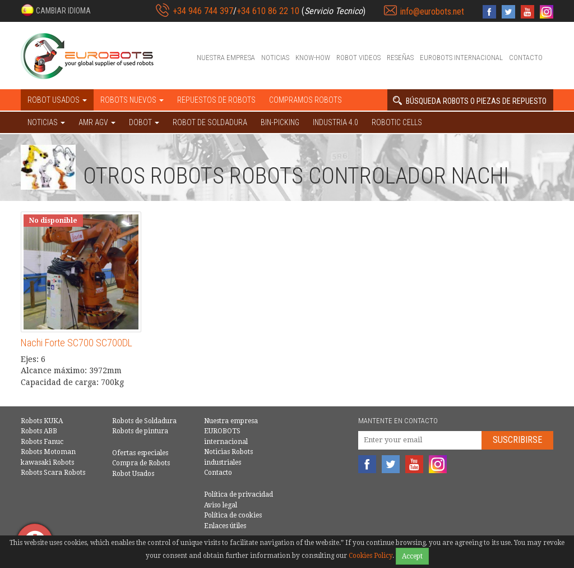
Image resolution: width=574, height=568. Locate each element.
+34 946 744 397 (203, 11)
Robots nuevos (132, 99)
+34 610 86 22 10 (268, 11)
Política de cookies (233, 515)
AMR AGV (96, 122)
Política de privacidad (238, 494)
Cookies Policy (370, 556)
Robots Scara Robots (53, 473)
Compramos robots (305, 99)
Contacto (526, 57)
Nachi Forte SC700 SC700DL (76, 343)
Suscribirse (517, 439)
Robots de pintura (140, 431)
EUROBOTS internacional (461, 57)
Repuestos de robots (216, 99)
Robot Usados (133, 474)
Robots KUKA (42, 421)
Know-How (312, 57)
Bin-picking (280, 122)
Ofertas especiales (140, 453)
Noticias (275, 57)
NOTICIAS (46, 122)
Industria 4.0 (335, 122)
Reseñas (400, 57)
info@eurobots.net (432, 11)
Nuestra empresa (226, 57)
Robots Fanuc (42, 442)
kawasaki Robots (47, 462)
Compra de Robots (141, 463)
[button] (56, 10)
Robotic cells (397, 122)
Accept (412, 556)
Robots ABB (39, 431)
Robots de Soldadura (144, 421)
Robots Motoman (48, 452)
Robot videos (358, 57)
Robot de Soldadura (210, 122)
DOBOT (144, 122)
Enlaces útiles (225, 526)
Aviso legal (220, 505)
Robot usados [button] (57, 99)
